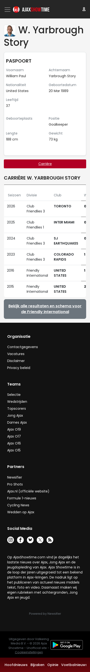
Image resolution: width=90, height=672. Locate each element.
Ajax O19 (14, 429)
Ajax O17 (14, 436)
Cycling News (18, 505)
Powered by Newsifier (45, 614)
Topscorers (16, 408)
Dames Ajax (17, 422)
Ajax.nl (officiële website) (28, 491)
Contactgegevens (22, 347)
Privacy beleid (18, 367)
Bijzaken (37, 664)
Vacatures (15, 353)
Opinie (52, 664)
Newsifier (14, 477)
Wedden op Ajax (20, 512)
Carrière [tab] (45, 163)
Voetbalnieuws (74, 664)
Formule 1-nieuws (21, 498)
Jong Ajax (15, 415)
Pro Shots (15, 484)
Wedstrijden (17, 401)
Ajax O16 (14, 443)
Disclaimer (16, 360)
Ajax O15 (14, 450)
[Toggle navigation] (8, 9)
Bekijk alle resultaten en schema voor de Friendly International (45, 309)
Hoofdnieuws (16, 664)
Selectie (14, 394)
